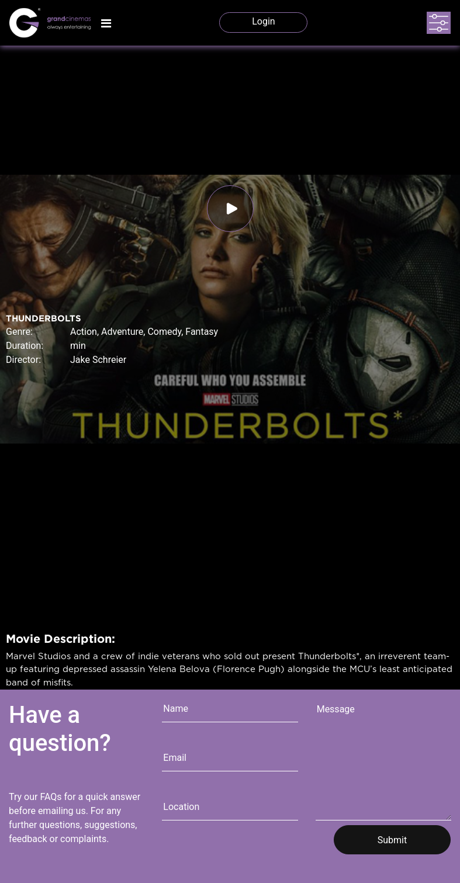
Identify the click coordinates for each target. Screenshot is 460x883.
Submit (392, 840)
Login (263, 21)
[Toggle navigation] (106, 23)
